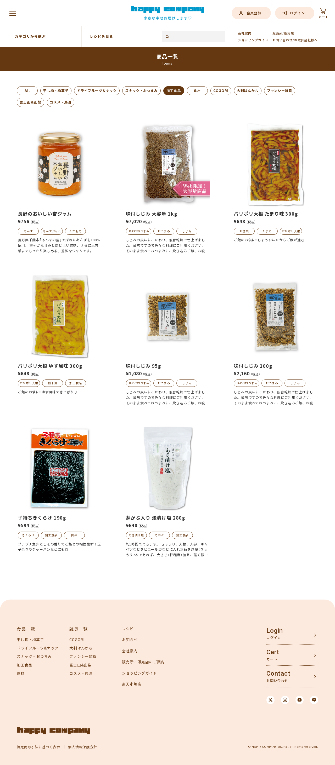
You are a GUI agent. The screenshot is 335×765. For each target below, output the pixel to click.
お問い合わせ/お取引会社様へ (295, 40)
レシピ (128, 628)
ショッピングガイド (139, 673)
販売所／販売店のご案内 (143, 661)
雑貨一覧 (78, 629)
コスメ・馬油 (60, 102)
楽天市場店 (131, 684)
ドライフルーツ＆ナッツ (97, 90)
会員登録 (254, 12)
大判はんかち (248, 90)
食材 (197, 90)
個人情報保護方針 (82, 747)
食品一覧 (26, 629)
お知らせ (129, 639)
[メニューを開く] (12, 13)
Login (274, 630)
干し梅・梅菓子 (56, 90)
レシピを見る (101, 36)
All (27, 90)
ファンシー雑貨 (279, 90)
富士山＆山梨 (30, 102)
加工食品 (173, 90)
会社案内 (244, 33)
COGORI (220, 90)
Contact (278, 673)
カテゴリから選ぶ (30, 36)
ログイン (297, 12)
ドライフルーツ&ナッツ (37, 648)
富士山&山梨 (80, 665)
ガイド (253, 40)
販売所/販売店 (283, 33)
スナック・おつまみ (141, 90)
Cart (272, 652)
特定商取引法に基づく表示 (38, 747)
